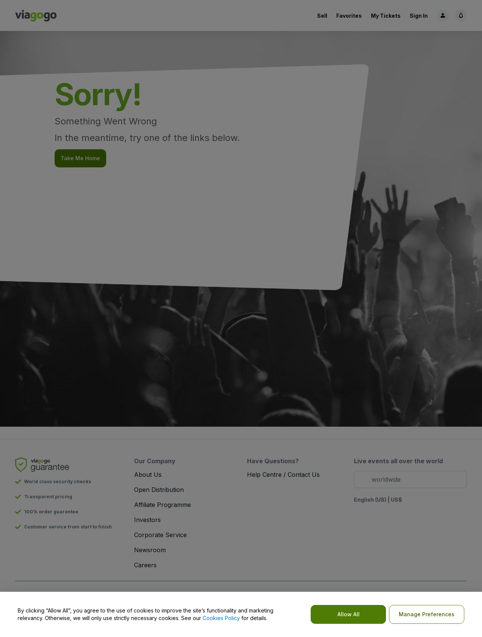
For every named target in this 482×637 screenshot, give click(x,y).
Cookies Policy (221, 618)
